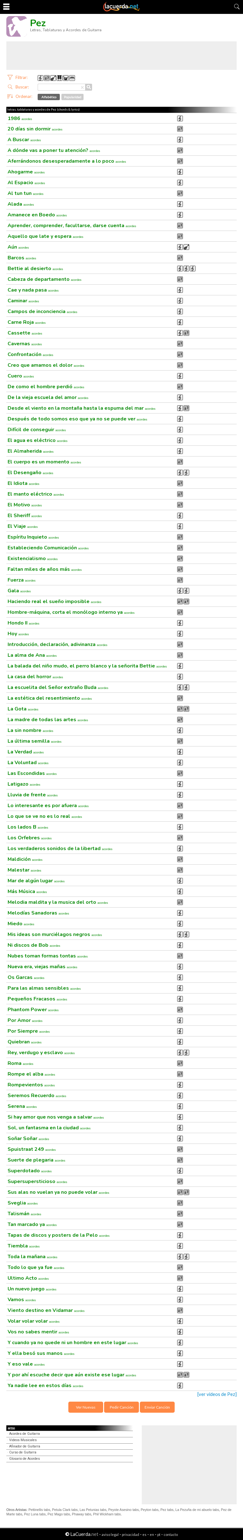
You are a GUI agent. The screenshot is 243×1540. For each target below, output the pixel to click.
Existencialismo (33, 558)
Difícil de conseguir (37, 429)
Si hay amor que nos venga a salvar (56, 1117)
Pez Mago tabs (58, 1514)
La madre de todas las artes (48, 719)
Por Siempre (29, 1031)
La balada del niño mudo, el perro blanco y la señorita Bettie (87, 665)
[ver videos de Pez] (217, 1394)
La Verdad (26, 751)
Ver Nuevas (86, 1407)
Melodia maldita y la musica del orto (58, 902)
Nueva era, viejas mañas (42, 966)
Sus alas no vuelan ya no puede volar (58, 1192)
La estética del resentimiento (50, 698)
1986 (20, 118)
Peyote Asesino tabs (123, 1510)
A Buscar (24, 139)
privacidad (130, 1534)
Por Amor (25, 1020)
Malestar (24, 870)
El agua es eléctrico (37, 440)
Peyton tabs (150, 1510)
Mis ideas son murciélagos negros (55, 934)
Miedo (21, 923)
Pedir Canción (122, 1407)
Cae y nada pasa (33, 290)
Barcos (22, 257)
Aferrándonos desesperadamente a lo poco (67, 161)
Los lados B (28, 827)
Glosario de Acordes (24, 1459)
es (144, 1534)
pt (158, 1534)
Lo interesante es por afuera (48, 805)
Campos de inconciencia (42, 311)
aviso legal (110, 1534)
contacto (171, 1534)
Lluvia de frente (33, 794)
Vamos (22, 1299)
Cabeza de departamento (44, 279)
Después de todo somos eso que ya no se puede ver (77, 418)
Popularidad (72, 97)
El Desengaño (30, 472)
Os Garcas (26, 977)
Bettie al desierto (35, 268)
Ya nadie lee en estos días (45, 1385)
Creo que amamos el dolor (46, 365)
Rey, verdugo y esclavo (41, 1052)
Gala (19, 590)
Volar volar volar (33, 1321)
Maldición (25, 859)
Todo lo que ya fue (36, 1267)
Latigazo (24, 784)
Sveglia (23, 1202)
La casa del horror (35, 676)
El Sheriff (25, 515)
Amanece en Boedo (37, 214)
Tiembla (24, 1245)
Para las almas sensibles (44, 988)
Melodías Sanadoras (38, 912)
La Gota (23, 708)
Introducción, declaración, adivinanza (57, 644)
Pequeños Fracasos (37, 998)
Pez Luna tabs (35, 1514)
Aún (18, 247)
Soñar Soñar (28, 1138)
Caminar (23, 300)
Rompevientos (31, 1084)
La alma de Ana (32, 655)
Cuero (21, 375)
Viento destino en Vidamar (46, 1310)
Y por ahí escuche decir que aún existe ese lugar (72, 1374)
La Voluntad (28, 762)
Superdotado (30, 1170)
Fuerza (21, 580)
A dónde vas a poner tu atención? (54, 150)
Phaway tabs (81, 1514)
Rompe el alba (31, 1074)
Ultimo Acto (28, 1278)
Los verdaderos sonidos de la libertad (60, 848)
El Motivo (25, 504)
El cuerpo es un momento (44, 461)
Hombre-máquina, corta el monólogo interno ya (71, 612)
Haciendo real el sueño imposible (54, 601)
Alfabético (48, 97)
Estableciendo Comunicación (48, 547)
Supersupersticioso (37, 1181)
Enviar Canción (157, 1407)
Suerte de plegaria (36, 1160)
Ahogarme (26, 171)
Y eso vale (26, 1364)
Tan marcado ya (32, 1224)
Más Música (27, 891)
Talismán (24, 1213)
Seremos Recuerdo (37, 1095)
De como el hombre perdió (46, 386)
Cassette (25, 332)
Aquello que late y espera (45, 236)
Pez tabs (166, 1510)
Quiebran (24, 1041)
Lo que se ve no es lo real (45, 816)
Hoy (18, 633)
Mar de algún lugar (36, 880)
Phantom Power (33, 1009)
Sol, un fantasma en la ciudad (49, 1127)
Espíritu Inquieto (33, 537)
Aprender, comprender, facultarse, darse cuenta (72, 225)
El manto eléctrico (36, 494)
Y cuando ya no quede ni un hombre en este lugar (73, 1342)
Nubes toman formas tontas (48, 955)
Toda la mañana (32, 1256)
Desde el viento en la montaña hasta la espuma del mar (81, 408)
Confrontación (30, 354)
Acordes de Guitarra (24, 1434)
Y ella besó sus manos (41, 1353)
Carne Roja (27, 322)
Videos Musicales (23, 1440)
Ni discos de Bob (34, 945)
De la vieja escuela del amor (48, 397)
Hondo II (23, 622)
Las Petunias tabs (93, 1510)
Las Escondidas (32, 773)
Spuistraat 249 (32, 1149)
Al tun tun (25, 193)
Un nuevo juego (32, 1288)
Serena (22, 1106)
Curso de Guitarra (22, 1452)
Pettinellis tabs (39, 1510)
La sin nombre (30, 730)
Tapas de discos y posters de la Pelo (58, 1235)
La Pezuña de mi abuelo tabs (197, 1510)
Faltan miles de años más (45, 569)
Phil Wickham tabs (107, 1514)
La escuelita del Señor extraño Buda (58, 687)
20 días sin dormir (35, 128)
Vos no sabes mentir (38, 1331)
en (152, 1534)
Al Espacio (26, 182)
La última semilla (34, 741)
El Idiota (23, 483)
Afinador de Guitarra (24, 1446)
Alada (21, 204)
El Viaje (23, 526)
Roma (20, 1063)
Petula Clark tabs (65, 1510)
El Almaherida (30, 451)
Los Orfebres (30, 837)
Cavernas (25, 343)
